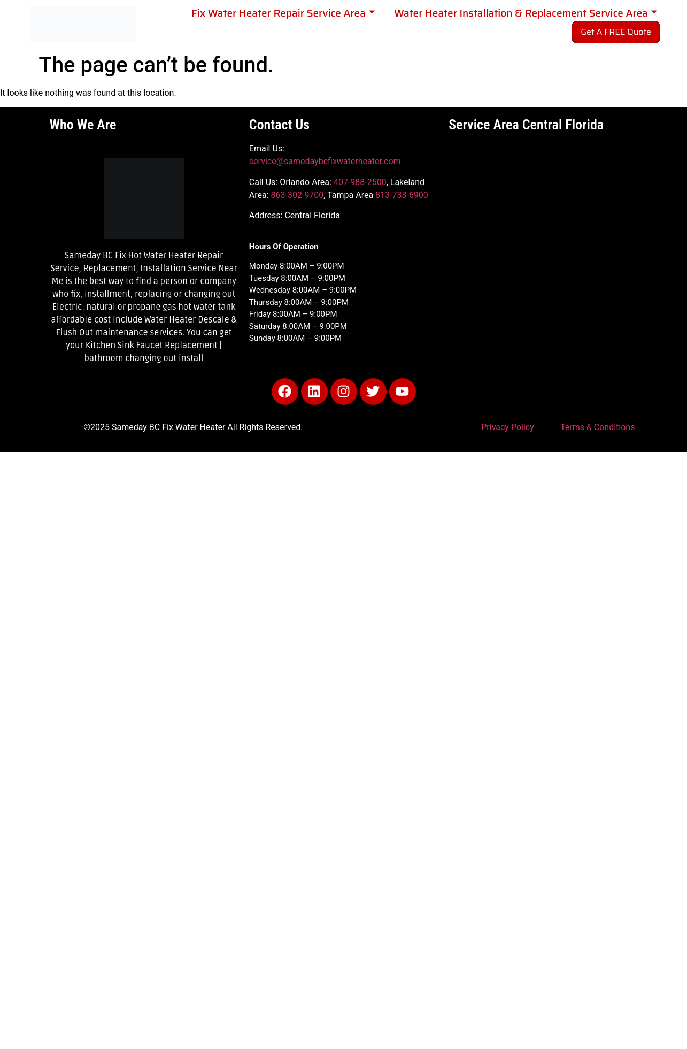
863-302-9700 (297, 195)
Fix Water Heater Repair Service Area (283, 13)
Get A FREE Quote (616, 32)
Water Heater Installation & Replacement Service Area (525, 13)
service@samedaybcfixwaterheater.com (325, 161)
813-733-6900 (401, 195)
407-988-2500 (360, 182)
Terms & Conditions (597, 427)
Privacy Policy (507, 427)
